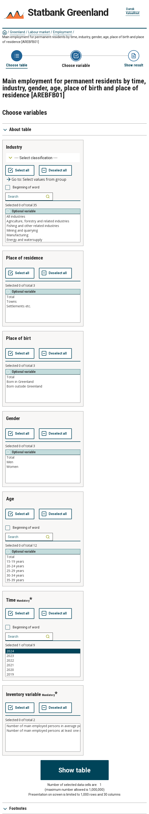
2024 (43, 651)
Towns (43, 301)
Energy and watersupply (43, 239)
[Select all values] (19, 170)
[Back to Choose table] (17, 59)
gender (13, 418)
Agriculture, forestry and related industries (43, 221)
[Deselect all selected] (55, 170)
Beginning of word (26, 187)
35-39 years (43, 580)
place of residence (24, 258)
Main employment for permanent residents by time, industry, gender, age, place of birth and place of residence (73, 39)
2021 (43, 665)
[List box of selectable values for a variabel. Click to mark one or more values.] (42, 228)
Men (43, 462)
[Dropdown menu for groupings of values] (43, 157)
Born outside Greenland (43, 386)
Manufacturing (43, 235)
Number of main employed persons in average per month (43, 726)
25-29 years (43, 570)
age (10, 499)
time (11, 600)
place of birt (18, 338)
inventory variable (23, 694)
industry (14, 147)
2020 (43, 669)
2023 (43, 655)
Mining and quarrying (43, 230)
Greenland (17, 32)
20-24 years (43, 566)
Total (43, 297)
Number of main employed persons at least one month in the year (43, 730)
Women (43, 466)
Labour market (39, 32)
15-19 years (43, 561)
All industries (43, 216)
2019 (43, 674)
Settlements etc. (43, 306)
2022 (43, 660)
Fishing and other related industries (43, 225)
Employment (62, 32)
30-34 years (43, 575)
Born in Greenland (43, 381)
